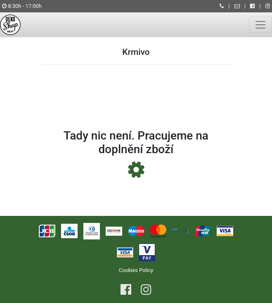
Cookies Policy (136, 270)
